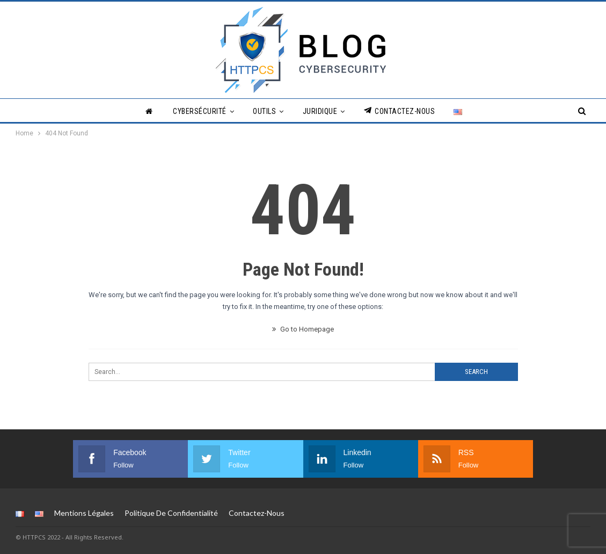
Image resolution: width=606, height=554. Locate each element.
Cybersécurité (200, 111)
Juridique (320, 111)
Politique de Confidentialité (171, 512)
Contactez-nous (399, 111)
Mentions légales (84, 512)
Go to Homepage (303, 329)
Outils (264, 111)
